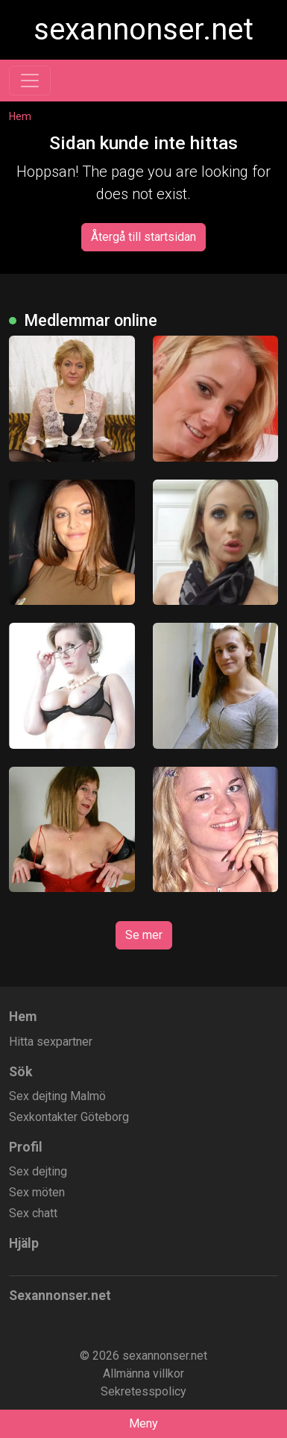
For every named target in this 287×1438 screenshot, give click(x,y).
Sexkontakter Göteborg (69, 1117)
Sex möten (37, 1192)
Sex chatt (33, 1213)
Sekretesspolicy (143, 1391)
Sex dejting (38, 1171)
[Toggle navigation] (30, 80)
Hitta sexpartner (50, 1041)
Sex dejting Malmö (57, 1096)
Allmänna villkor (143, 1373)
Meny (143, 1423)
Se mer (144, 935)
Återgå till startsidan (143, 237)
